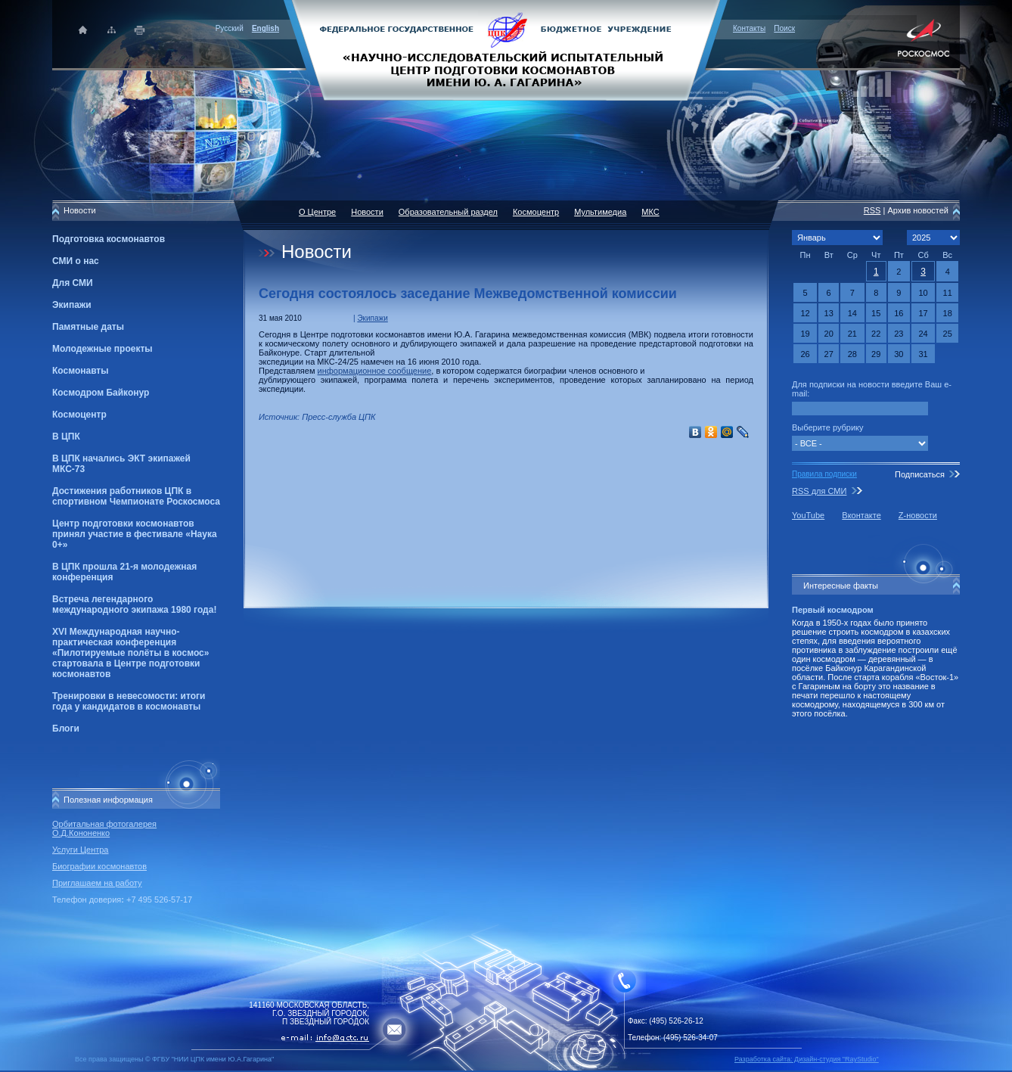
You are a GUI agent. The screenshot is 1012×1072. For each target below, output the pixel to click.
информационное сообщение (375, 370)
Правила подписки (824, 474)
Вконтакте (861, 515)
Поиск (784, 28)
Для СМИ (72, 283)
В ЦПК (66, 436)
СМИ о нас (75, 261)
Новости (367, 211)
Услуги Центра (80, 849)
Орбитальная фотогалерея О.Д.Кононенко (104, 828)
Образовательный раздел (448, 211)
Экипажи (72, 305)
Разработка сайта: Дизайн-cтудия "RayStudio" (806, 1059)
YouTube (808, 515)
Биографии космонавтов (99, 866)
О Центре (317, 211)
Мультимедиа (600, 211)
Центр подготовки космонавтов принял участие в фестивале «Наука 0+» (134, 534)
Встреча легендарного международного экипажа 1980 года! (134, 604)
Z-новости (918, 515)
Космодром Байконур (100, 392)
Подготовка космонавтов (108, 239)
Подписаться (920, 474)
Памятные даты (88, 327)
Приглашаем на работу (96, 882)
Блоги (65, 728)
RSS (872, 210)
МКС (650, 211)
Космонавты (80, 370)
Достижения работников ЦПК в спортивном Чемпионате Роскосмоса (136, 496)
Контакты (749, 28)
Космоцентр (79, 414)
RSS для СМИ (819, 491)
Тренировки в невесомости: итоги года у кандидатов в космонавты (128, 701)
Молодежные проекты (102, 348)
